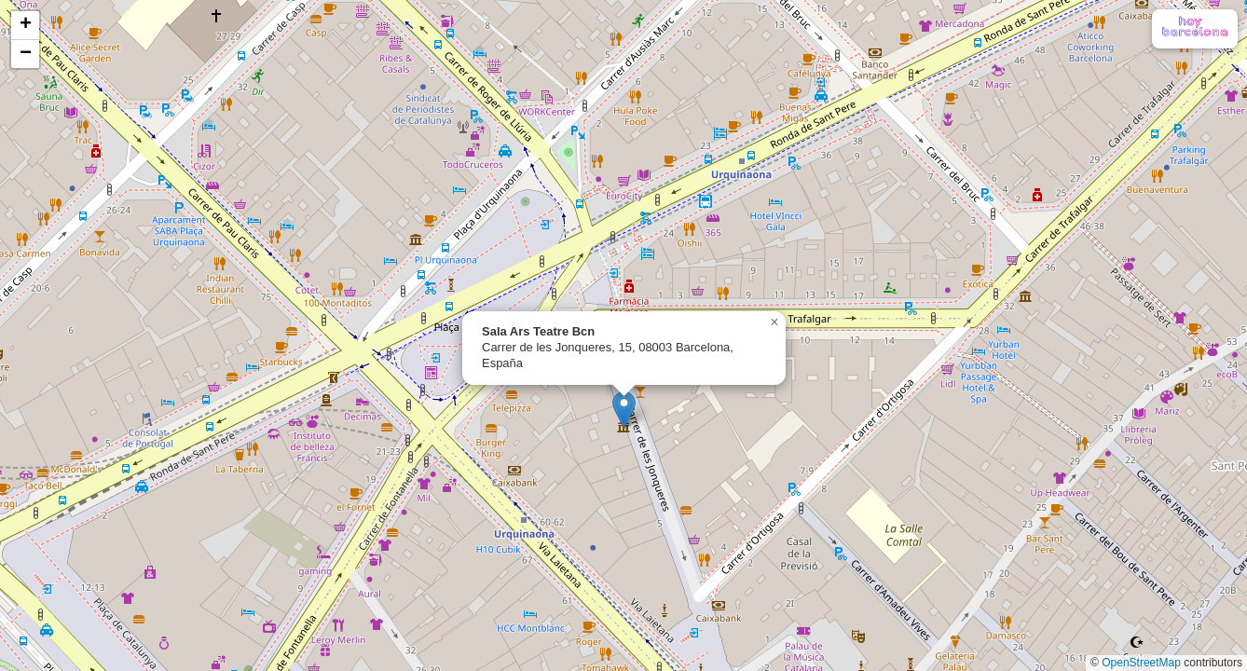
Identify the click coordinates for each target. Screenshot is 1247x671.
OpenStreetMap (1141, 662)
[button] (624, 409)
